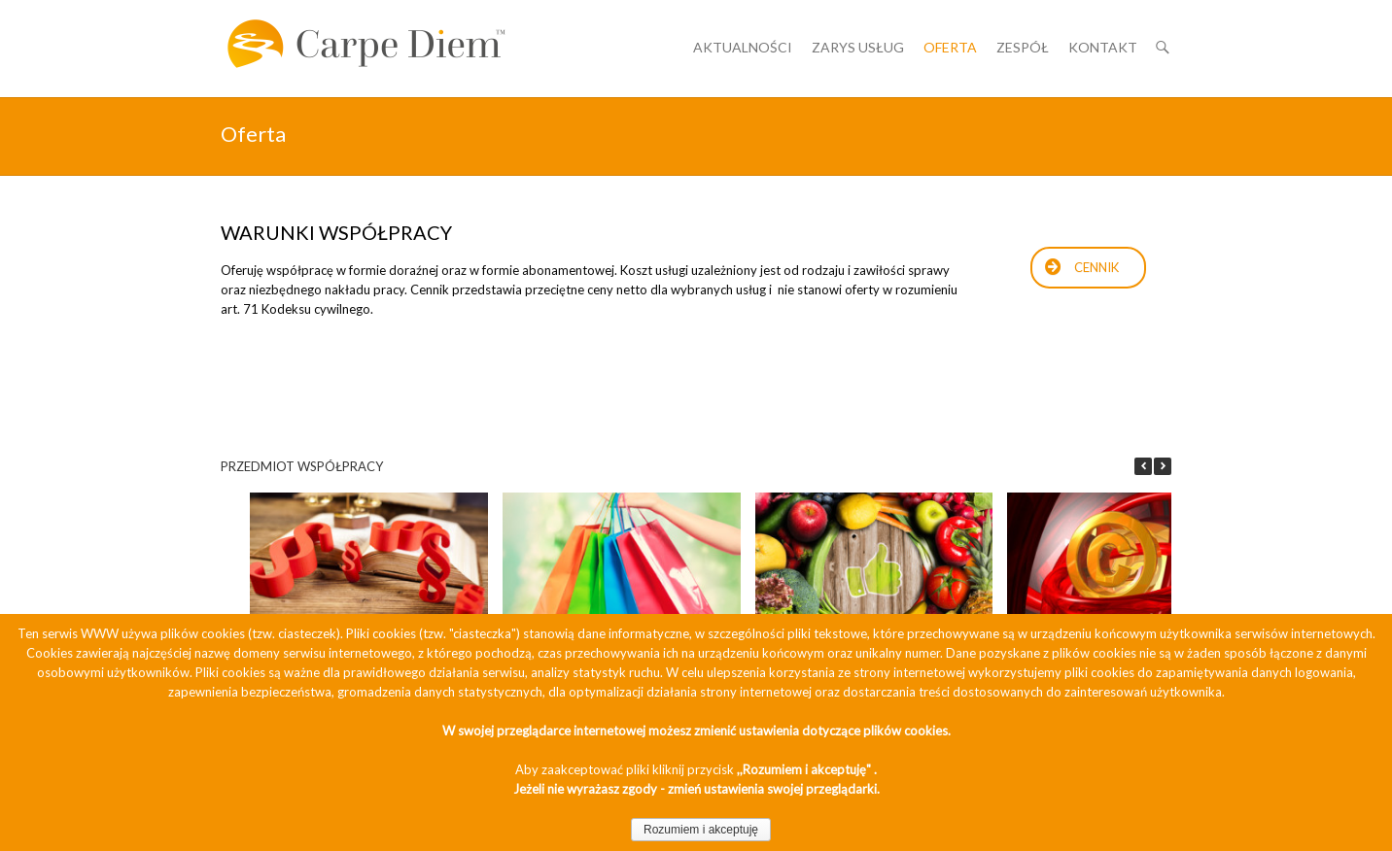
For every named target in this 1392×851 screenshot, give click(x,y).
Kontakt (1102, 47)
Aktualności (742, 47)
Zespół (1022, 47)
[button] (1162, 466)
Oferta (950, 47)
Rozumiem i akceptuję (701, 829)
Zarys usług (858, 47)
